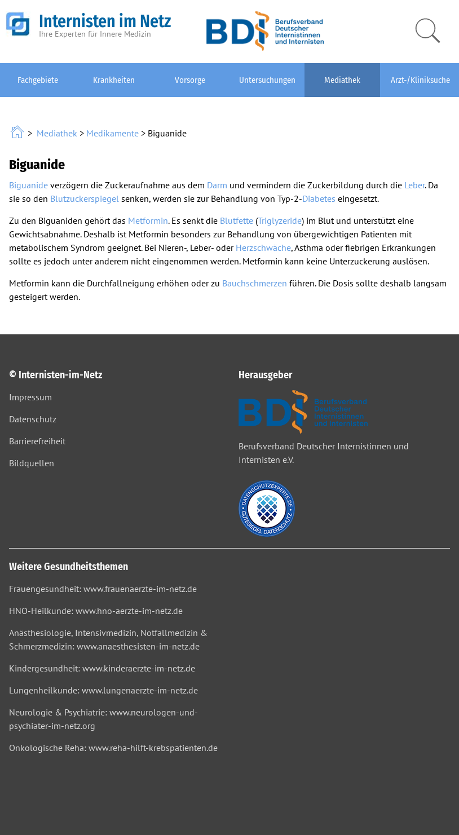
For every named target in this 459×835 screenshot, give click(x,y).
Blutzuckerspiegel (84, 198)
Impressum (30, 397)
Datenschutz (32, 419)
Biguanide (28, 185)
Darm (217, 185)
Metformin (148, 220)
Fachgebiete (37, 80)
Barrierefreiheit (37, 441)
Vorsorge (190, 80)
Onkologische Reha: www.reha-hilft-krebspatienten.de (113, 747)
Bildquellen (31, 463)
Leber (414, 185)
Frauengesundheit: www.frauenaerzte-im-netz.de (103, 588)
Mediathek (342, 80)
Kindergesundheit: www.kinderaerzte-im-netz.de (102, 668)
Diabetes (319, 198)
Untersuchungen (267, 80)
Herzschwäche (263, 247)
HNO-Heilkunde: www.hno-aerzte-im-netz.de (96, 610)
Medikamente (112, 133)
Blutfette (236, 220)
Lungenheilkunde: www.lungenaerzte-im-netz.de (103, 690)
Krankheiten (114, 80)
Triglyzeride (280, 220)
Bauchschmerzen (254, 283)
